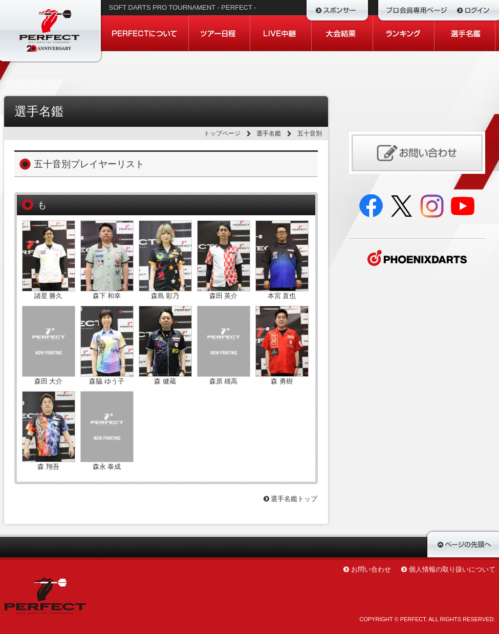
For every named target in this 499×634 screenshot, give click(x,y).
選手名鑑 (268, 133)
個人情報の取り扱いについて (452, 569)
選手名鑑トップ (291, 499)
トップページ (222, 133)
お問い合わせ (371, 569)
